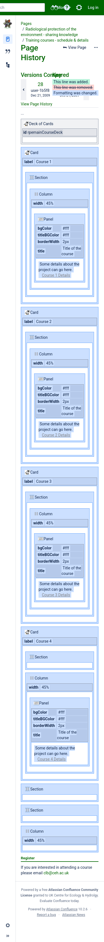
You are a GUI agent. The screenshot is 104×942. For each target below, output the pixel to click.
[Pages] (7, 39)
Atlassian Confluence (61, 909)
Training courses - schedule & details (57, 40)
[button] (67, 7)
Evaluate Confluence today (59, 901)
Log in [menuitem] (93, 7)
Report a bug (46, 915)
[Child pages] (7, 65)
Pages (26, 23)
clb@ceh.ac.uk (56, 873)
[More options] (96, 47)
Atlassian (59, 927)
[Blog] (7, 51)
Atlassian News (73, 915)
